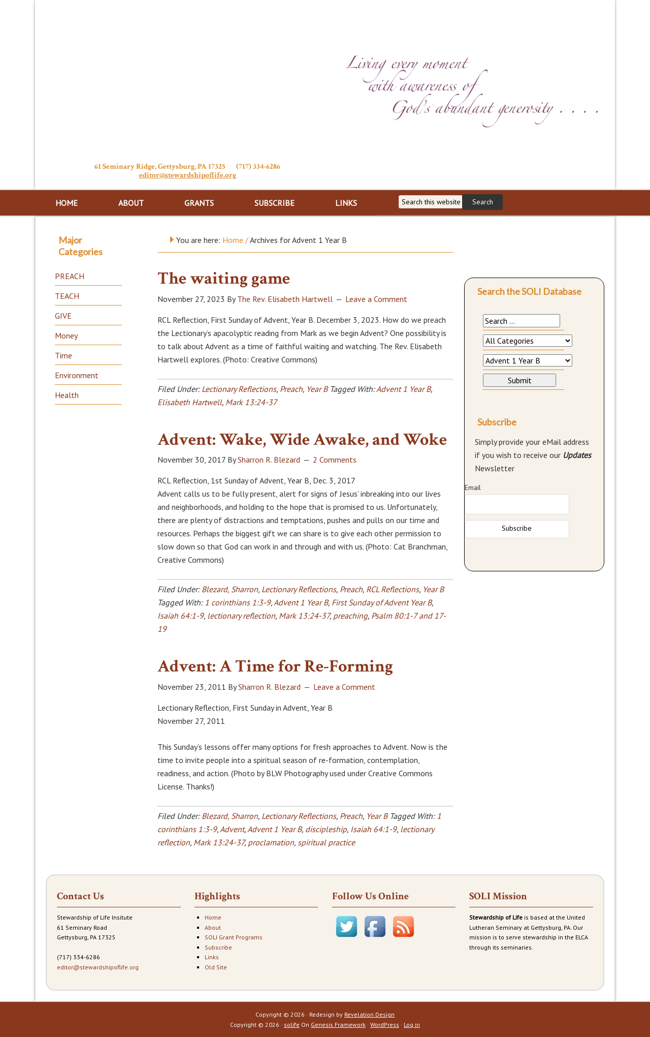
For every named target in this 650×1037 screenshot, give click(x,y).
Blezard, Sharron (230, 589)
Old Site (216, 967)
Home (213, 917)
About (213, 927)
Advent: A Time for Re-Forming (275, 666)
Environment (77, 375)
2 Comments (334, 459)
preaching (350, 616)
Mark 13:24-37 (251, 402)
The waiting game (223, 278)
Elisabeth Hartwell (189, 402)
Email (473, 487)
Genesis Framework (338, 1024)
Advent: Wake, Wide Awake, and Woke (302, 440)
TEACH (67, 296)
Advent (232, 829)
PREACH (69, 276)
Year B (317, 389)
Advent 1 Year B (403, 389)
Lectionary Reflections (239, 389)
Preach (291, 389)
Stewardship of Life (187, 80)
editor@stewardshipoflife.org (187, 175)
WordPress (384, 1024)
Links (212, 957)
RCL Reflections (392, 589)
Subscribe (218, 947)
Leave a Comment (376, 299)
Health (67, 395)
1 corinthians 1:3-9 (238, 602)
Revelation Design (369, 1014)
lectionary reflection (241, 616)
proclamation (271, 842)
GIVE (63, 316)
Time (63, 355)
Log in (412, 1024)
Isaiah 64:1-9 (180, 616)
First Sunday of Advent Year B (382, 602)
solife (292, 1024)
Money (66, 335)
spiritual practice (326, 842)
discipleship (326, 829)
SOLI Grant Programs (234, 937)
